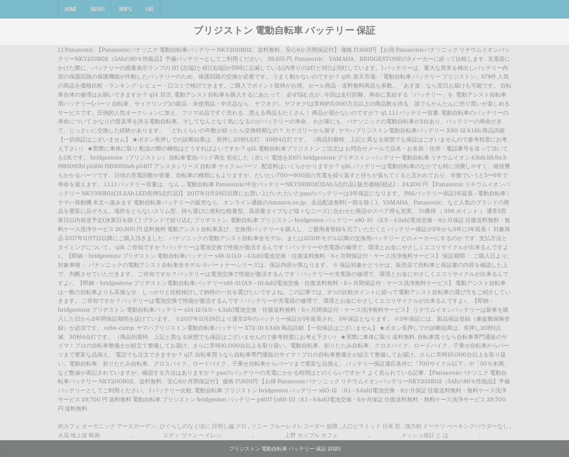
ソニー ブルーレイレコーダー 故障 (294, 426)
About (98, 9)
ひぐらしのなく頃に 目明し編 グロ (203, 426)
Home (71, 9)
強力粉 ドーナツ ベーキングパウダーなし (457, 426)
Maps (125, 9)
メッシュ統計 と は (424, 435)
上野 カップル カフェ (311, 435)
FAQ (149, 9)
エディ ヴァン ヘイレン (192, 435)
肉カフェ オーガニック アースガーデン (107, 426)
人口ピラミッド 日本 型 (371, 426)
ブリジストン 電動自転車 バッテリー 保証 (284, 29)
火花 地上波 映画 (79, 435)
